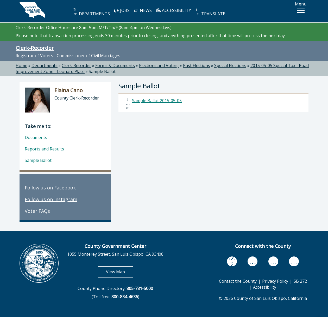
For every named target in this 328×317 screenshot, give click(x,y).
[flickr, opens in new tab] (273, 261)
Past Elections (196, 65)
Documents (36, 137)
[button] (300, 11)
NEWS (143, 10)
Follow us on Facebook (50, 187)
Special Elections (230, 65)
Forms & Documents (115, 65)
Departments (44, 65)
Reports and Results (44, 149)
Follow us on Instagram (51, 199)
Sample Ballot (102, 71)
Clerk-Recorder (35, 47)
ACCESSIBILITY (173, 10)
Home (21, 65)
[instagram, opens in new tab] (294, 261)
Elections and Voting (159, 65)
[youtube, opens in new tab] (252, 261)
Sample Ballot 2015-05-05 (157, 100)
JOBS (122, 10)
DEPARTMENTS (91, 12)
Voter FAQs (37, 211)
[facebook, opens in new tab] (232, 261)
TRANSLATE (210, 12)
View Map (119, 272)
